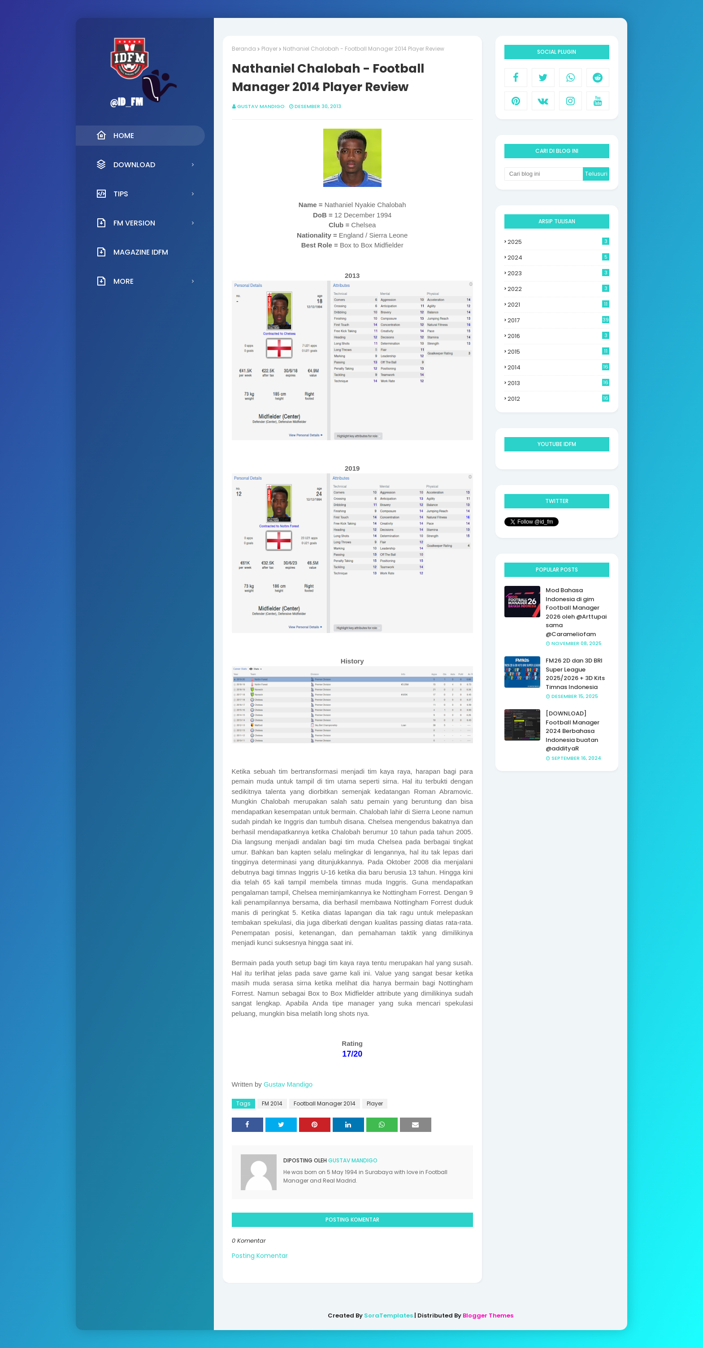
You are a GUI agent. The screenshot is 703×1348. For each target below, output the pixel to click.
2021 (558, 304)
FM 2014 (272, 1103)
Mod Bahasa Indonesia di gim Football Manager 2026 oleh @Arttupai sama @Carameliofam (576, 612)
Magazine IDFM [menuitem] (132, 252)
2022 (558, 289)
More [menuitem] (115, 281)
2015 (558, 351)
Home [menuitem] (115, 135)
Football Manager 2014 (325, 1103)
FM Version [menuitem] (125, 222)
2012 (558, 398)
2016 (558, 336)
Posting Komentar (260, 1255)
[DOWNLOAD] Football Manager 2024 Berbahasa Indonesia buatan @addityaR (572, 731)
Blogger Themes (488, 1315)
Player (269, 48)
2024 (558, 257)
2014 (558, 367)
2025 (558, 242)
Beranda (244, 48)
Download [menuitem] (125, 164)
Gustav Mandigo (261, 106)
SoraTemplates (388, 1315)
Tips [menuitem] (112, 193)
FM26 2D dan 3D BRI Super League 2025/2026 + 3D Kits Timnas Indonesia (575, 673)
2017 (558, 320)
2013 (558, 383)
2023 (558, 273)
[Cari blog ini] (543, 174)
